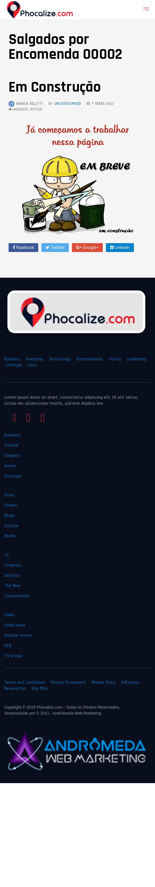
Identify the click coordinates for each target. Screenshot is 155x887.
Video (9, 614)
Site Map (39, 688)
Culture (11, 445)
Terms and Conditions (24, 682)
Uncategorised (67, 104)
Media (9, 536)
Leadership (136, 359)
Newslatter (15, 688)
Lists (32, 365)
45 (6, 555)
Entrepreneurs (90, 359)
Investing (34, 359)
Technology (60, 359)
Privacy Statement (68, 682)
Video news (15, 625)
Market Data (103, 682)
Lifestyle (13, 365)
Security (11, 575)
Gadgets (12, 455)
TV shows (14, 656)
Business (12, 359)
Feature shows (18, 635)
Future (10, 465)
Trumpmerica (16, 596)
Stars (9, 495)
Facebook (23, 247)
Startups (12, 476)
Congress (12, 565)
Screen (10, 505)
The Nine (12, 585)
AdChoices (130, 682)
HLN (7, 645)
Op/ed (115, 359)
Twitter (55, 247)
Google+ (87, 247)
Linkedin (120, 247)
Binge (9, 515)
